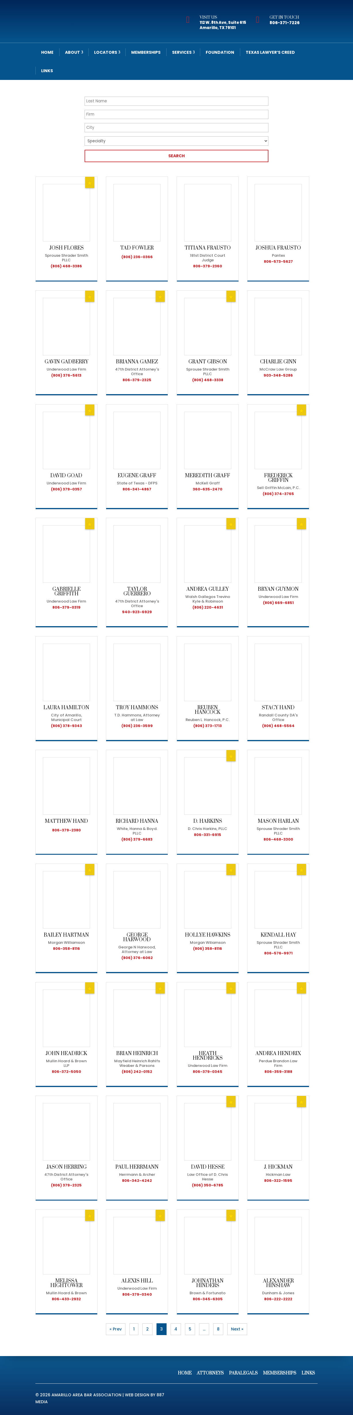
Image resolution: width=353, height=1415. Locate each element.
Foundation (220, 52)
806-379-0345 (207, 1071)
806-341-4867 (137, 489)
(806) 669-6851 (278, 602)
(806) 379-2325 (66, 1185)
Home (47, 52)
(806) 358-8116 (207, 948)
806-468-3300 (278, 839)
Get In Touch (284, 17)
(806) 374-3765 (278, 493)
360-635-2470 (207, 489)
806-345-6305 (208, 1299)
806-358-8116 (66, 948)
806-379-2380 (66, 830)
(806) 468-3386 (66, 266)
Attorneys (210, 1373)
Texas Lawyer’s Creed (270, 52)
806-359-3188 (278, 1071)
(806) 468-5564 (278, 725)
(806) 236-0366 (137, 257)
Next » (237, 1329)
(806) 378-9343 (66, 725)
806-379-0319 (66, 607)
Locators (105, 52)
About (72, 52)
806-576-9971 (278, 953)
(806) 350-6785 (207, 1185)
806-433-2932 (66, 1299)
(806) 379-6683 (136, 839)
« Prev (116, 1329)
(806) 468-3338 (207, 380)
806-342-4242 (137, 1180)
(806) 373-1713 (207, 725)
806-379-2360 (207, 266)
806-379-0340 (137, 1294)
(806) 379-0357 (66, 489)
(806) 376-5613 (66, 375)
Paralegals (243, 1373)
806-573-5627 (278, 261)
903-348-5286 (278, 375)
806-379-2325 (137, 380)
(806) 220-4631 (207, 607)
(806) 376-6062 (137, 957)
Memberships (146, 52)
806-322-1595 (278, 1180)
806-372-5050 (66, 1071)
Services (182, 52)
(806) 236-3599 (137, 725)
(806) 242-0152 (137, 1071)
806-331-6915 (207, 834)
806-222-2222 (278, 1299)
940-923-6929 (137, 612)
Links (47, 71)
